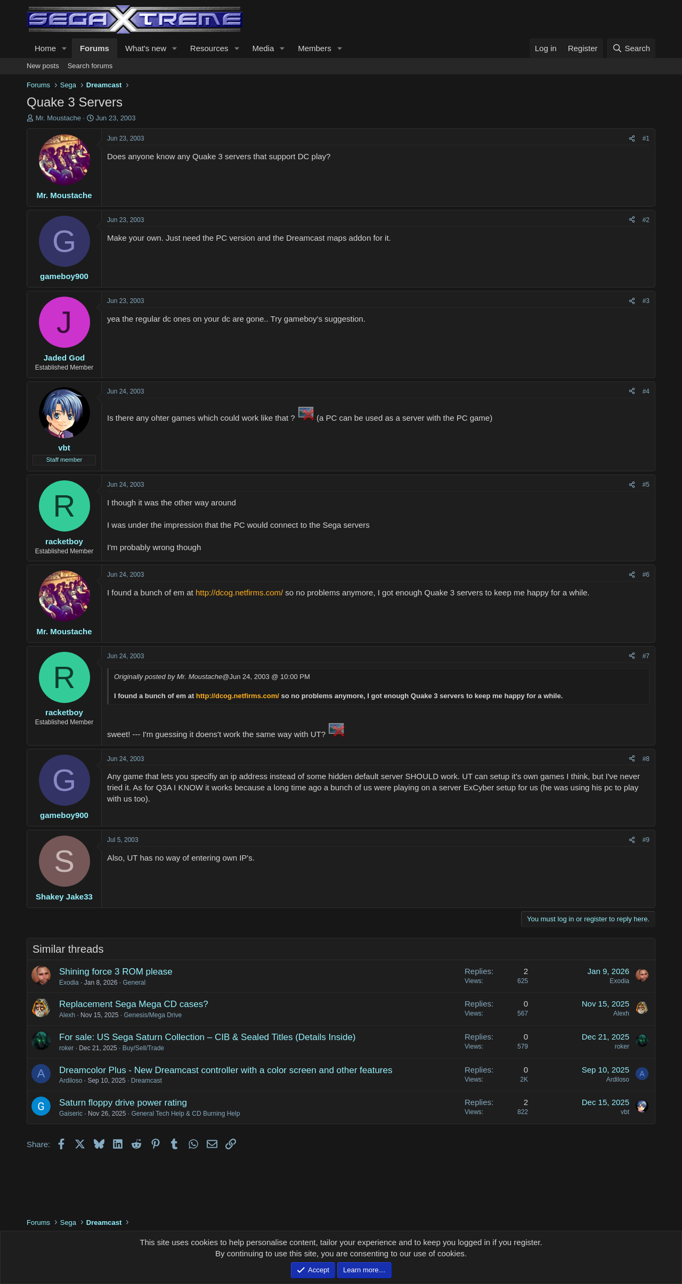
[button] (64, 48)
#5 (646, 484)
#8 (646, 759)
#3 (646, 301)
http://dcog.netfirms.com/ (239, 592)
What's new (145, 48)
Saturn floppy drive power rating (123, 1103)
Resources (209, 48)
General (134, 982)
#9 (646, 840)
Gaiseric (71, 1113)
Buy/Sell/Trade (143, 1048)
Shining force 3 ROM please (116, 972)
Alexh (67, 1015)
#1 (646, 138)
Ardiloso (70, 1080)
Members (314, 48)
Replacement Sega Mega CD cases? (133, 1004)
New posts (43, 66)
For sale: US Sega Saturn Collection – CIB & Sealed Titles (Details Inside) (207, 1037)
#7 (646, 656)
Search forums (90, 66)
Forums (94, 48)
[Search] (631, 48)
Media (263, 48)
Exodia (69, 982)
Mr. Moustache (58, 118)
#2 (646, 220)
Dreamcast (146, 1080)
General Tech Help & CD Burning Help (185, 1113)
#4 (646, 391)
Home (45, 48)
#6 (646, 574)
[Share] (632, 139)
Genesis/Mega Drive (153, 1015)
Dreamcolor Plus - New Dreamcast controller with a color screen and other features (225, 1070)
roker (66, 1048)
